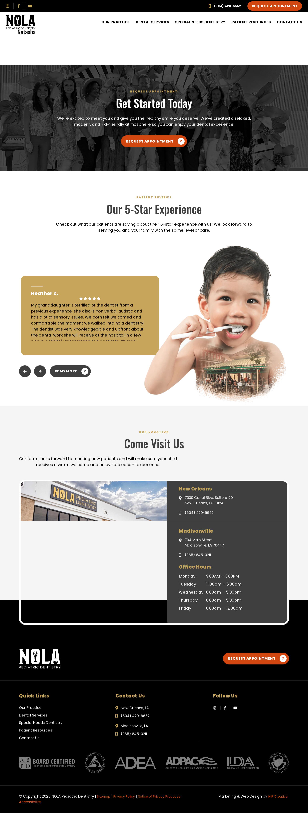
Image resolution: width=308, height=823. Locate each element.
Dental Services (152, 21)
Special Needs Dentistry (200, 21)
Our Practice (115, 21)
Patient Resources (251, 21)
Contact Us (289, 21)
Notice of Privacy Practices (166, 806)
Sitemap (104, 806)
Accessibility (30, 812)
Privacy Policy (127, 806)
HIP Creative (277, 806)
